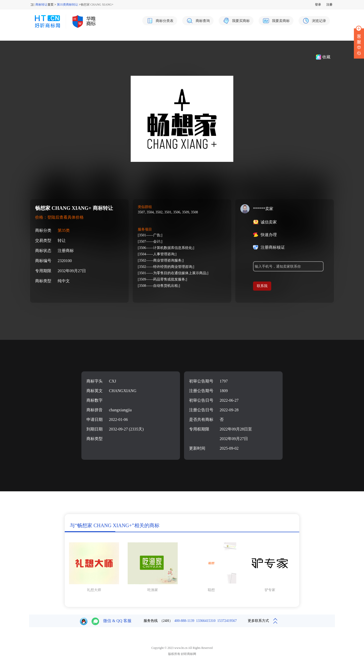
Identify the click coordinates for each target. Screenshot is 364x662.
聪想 (211, 590)
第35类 (64, 230)
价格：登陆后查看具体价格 (59, 217)
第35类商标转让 (67, 4)
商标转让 (41, 4)
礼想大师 (94, 590)
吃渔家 (152, 590)
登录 (318, 4)
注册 (329, 4)
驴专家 (270, 590)
